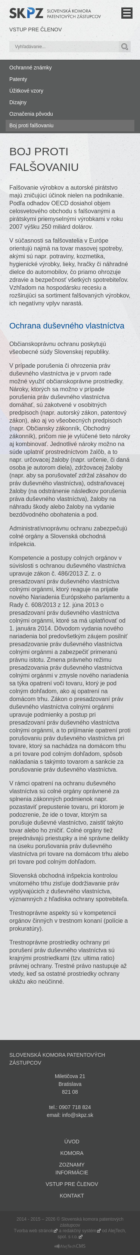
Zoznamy (71, 1165)
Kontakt (72, 1196)
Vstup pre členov (35, 29)
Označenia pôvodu (31, 114)
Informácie (72, 1172)
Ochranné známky (30, 68)
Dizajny (18, 102)
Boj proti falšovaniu (31, 125)
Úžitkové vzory (26, 91)
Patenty (18, 79)
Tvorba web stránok (33, 1230)
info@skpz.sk (77, 1115)
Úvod (71, 1142)
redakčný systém (79, 1230)
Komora (71, 1153)
